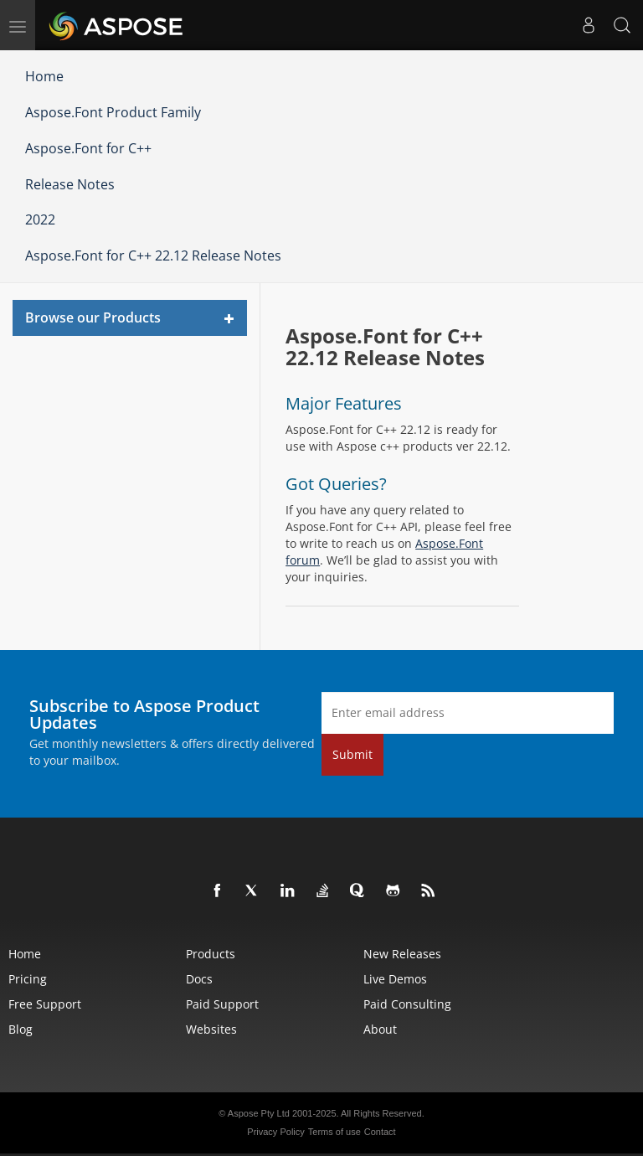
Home (44, 76)
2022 (40, 219)
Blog (20, 1029)
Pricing (27, 979)
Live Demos (395, 979)
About (380, 1029)
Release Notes (70, 184)
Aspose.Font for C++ (88, 148)
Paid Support (222, 1004)
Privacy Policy (275, 1132)
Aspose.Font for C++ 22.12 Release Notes (153, 255)
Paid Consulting (407, 1004)
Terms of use (334, 1132)
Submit (352, 754)
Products (210, 954)
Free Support (44, 1004)
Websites (211, 1029)
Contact (380, 1132)
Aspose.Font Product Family (113, 112)
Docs (199, 979)
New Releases (402, 954)
